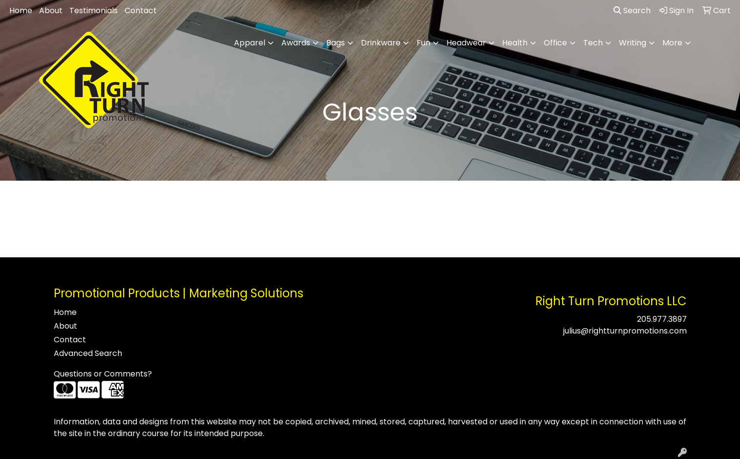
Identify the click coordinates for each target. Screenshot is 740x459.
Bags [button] (335, 42)
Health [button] (515, 42)
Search (632, 10)
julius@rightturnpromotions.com (625, 330)
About (51, 10)
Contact (141, 10)
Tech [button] (593, 42)
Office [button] (555, 42)
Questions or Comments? (103, 373)
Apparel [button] (249, 42)
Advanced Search (88, 353)
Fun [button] (423, 42)
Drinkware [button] (381, 42)
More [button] (672, 42)
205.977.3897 (662, 319)
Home (20, 10)
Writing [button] (632, 42)
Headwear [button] (466, 42)
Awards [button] (295, 42)
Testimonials (93, 10)
